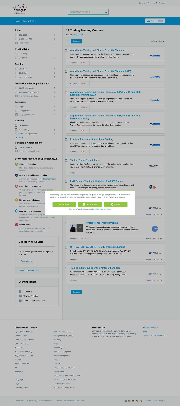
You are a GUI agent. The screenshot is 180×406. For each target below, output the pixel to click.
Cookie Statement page (102, 209)
